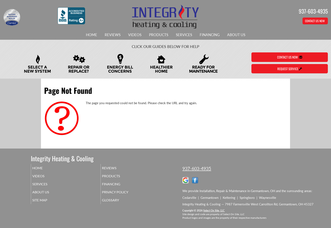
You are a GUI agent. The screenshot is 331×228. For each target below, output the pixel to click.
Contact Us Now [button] (315, 21)
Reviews (113, 35)
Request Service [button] (289, 68)
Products (158, 35)
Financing (210, 35)
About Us (236, 35)
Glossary (116, 204)
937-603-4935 (196, 168)
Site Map (45, 204)
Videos (134, 35)
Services (184, 35)
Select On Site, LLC (214, 210)
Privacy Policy (121, 195)
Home (91, 35)
